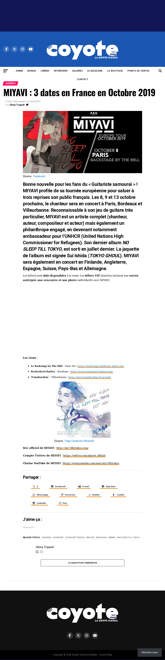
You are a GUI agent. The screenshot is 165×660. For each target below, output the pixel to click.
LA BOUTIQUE (115, 71)
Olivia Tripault (17, 105)
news (112, 537)
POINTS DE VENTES (138, 71)
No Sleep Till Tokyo (129, 537)
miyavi (90, 537)
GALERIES (77, 71)
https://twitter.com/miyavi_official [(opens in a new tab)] (85, 455)
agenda (47, 537)
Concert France (76, 537)
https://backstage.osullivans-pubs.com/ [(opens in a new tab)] (101, 366)
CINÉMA (45, 71)
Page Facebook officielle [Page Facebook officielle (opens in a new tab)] (79, 440)
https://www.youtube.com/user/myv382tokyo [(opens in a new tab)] (92, 463)
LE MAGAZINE (94, 71)
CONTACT (82, 79)
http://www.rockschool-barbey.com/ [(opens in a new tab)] (92, 371)
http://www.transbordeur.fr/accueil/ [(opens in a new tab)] (89, 377)
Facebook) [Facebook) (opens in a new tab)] (39, 176)
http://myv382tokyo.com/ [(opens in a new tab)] (72, 448)
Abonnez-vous (149, 652)
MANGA (31, 71)
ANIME (19, 71)
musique (102, 537)
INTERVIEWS (61, 71)
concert (59, 537)
